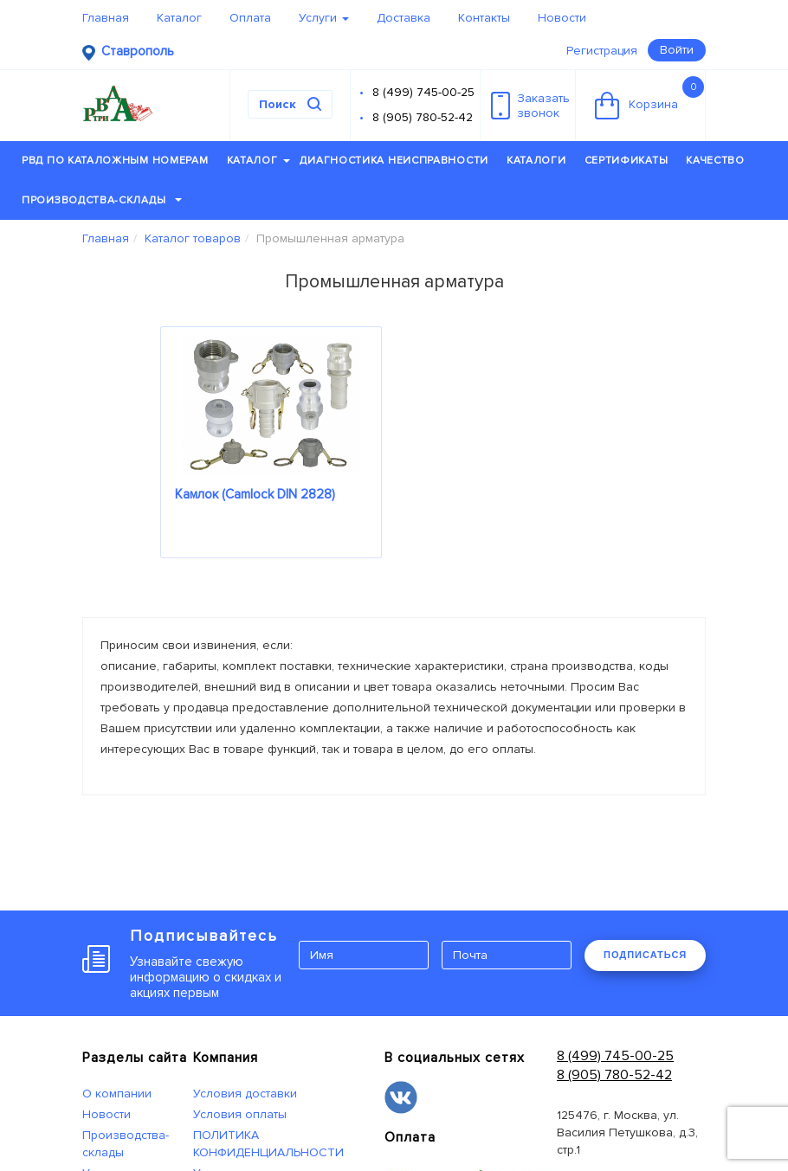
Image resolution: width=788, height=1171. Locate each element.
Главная (105, 17)
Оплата (250, 17)
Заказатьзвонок (530, 105)
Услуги (324, 17)
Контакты (484, 17)
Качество (715, 160)
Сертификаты (627, 160)
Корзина (649, 97)
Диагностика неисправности (394, 160)
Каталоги (536, 160)
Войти (677, 49)
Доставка (403, 17)
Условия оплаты (240, 1114)
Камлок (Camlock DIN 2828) (255, 494)
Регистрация (601, 50)
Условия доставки (245, 1093)
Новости (562, 17)
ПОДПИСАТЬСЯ (645, 954)
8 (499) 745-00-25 (423, 92)
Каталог (179, 17)
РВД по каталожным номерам (115, 160)
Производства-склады (102, 200)
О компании (117, 1093)
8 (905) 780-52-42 (422, 117)
